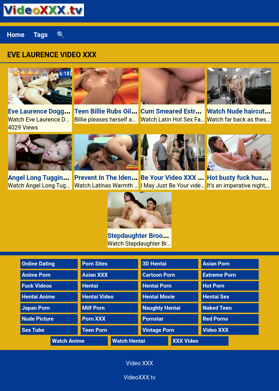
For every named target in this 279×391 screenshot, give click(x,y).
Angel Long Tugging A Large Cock (58, 177)
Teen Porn (94, 330)
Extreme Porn (219, 275)
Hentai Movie (158, 296)
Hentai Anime (38, 296)
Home (15, 34)
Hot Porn (214, 286)
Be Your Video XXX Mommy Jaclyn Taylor (201, 177)
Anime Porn (36, 275)
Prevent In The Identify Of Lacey (121, 177)
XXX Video (185, 341)
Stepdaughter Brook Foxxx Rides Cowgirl (167, 235)
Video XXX (216, 330)
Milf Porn (93, 308)
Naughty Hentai (161, 308)
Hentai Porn (156, 286)
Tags (40, 34)
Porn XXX (93, 319)
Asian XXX (95, 275)
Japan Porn (36, 308)
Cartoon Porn (158, 275)
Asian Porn (216, 263)
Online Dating (38, 263)
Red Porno (215, 319)
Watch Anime (68, 341)
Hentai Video (98, 296)
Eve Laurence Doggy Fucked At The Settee (70, 111)
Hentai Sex (216, 296)
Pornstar (152, 319)
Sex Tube (33, 330)
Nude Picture (38, 319)
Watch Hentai (128, 341)
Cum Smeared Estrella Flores (183, 111)
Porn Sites (95, 263)
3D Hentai (154, 263)
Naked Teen (217, 308)
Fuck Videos (37, 286)
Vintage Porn (158, 330)
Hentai (90, 286)
